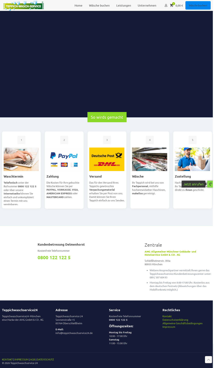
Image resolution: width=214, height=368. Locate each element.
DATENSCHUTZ (45, 359)
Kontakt (167, 316)
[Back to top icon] (208, 359)
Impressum (169, 326)
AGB (32, 359)
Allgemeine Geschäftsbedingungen (183, 323)
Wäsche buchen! (198, 5)
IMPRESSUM (21, 359)
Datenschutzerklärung (175, 319)
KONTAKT (7, 359)
